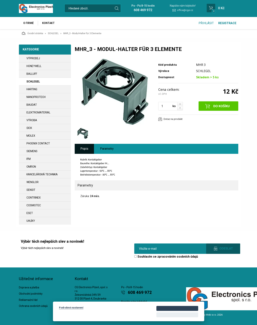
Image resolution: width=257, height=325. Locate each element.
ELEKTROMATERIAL (38, 112)
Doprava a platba (29, 287)
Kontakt (48, 23)
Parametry (107, 148)
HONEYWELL (33, 66)
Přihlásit (206, 23)
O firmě (28, 23)
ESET (29, 213)
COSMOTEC (33, 205)
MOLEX (30, 135)
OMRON (31, 166)
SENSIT (30, 189)
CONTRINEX (33, 197)
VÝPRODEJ (33, 58)
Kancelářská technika (42, 174)
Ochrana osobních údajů (33, 305)
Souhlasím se (166, 256)
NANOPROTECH (36, 97)
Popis (84, 148)
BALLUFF (31, 73)
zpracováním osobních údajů (177, 256)
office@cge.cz (185, 10)
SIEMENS (31, 151)
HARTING (31, 89)
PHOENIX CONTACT (38, 143)
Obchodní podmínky (31, 293)
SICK (29, 127)
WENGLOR (32, 182)
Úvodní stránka (32, 33)
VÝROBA (31, 120)
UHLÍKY (30, 220)
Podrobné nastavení (71, 307)
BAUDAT (31, 104)
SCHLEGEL (53, 33)
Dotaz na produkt (173, 119)
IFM (28, 158)
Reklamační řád (28, 299)
